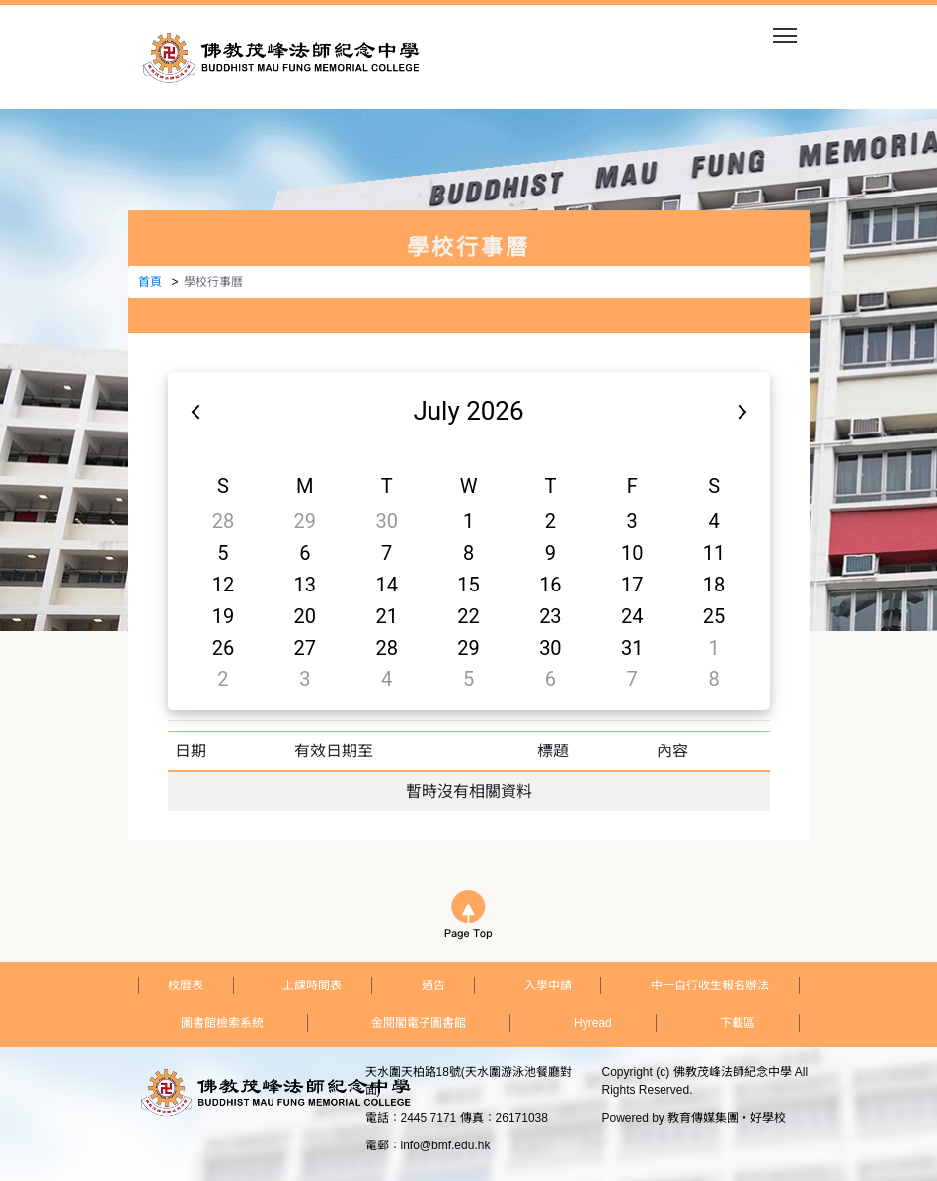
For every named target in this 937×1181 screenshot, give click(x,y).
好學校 (768, 1118)
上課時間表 (312, 985)
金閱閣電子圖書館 (418, 1023)
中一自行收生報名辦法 (710, 985)
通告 (433, 985)
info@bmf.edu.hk (446, 1145)
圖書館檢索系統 (222, 1023)
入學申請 (548, 985)
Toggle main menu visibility (786, 29)
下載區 (737, 1023)
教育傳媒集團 (703, 1118)
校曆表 (185, 985)
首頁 (150, 282)
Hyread (593, 1023)
